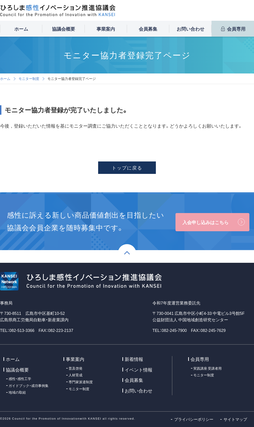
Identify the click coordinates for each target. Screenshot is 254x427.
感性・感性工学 (20, 378)
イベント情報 (138, 369)
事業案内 (106, 28)
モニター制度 (28, 78)
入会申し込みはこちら (205, 222)
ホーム (21, 28)
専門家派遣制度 (81, 381)
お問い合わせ (190, 28)
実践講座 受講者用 (207, 368)
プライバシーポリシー (193, 419)
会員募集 (148, 28)
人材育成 (75, 374)
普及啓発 (75, 368)
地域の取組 (17, 392)
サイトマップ (235, 419)
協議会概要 (63, 28)
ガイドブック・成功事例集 (28, 385)
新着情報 (134, 359)
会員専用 (232, 28)
